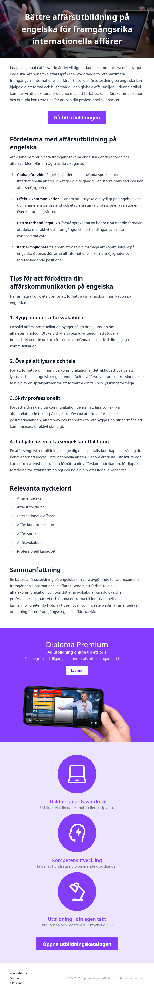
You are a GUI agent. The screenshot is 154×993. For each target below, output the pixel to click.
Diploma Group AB (93, 978)
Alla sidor (16, 983)
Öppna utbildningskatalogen (77, 943)
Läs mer (77, 670)
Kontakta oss (18, 973)
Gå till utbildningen (77, 117)
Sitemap (15, 978)
